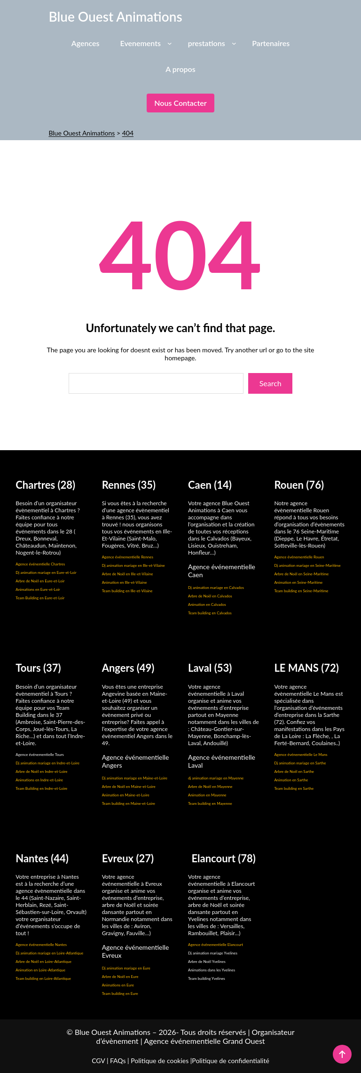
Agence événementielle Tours (40, 754)
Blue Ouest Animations (115, 16)
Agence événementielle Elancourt (215, 944)
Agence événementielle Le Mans (300, 754)
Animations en (28, 780)
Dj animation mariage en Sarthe (300, 763)
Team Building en (30, 788)
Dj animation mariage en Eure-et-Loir (46, 572)
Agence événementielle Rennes (127, 557)
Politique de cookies (159, 1061)
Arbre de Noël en (30, 771)
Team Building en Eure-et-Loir (40, 598)
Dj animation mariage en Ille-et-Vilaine (133, 565)
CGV (98, 1061)
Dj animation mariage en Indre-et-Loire (47, 763)
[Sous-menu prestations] (234, 42)
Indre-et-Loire (56, 771)
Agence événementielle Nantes (41, 944)
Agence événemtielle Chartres (40, 564)
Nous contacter (180, 102)
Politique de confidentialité (230, 1061)
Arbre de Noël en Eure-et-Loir (40, 581)
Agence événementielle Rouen (299, 557)
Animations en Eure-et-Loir (38, 589)
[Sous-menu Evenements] (169, 42)
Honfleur (199, 552)
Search (270, 383)
